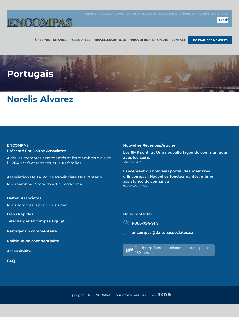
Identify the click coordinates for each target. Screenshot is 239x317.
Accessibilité (19, 246)
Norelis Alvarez (40, 93)
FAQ (11, 256)
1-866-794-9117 (145, 218)
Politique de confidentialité (33, 236)
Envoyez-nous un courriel (191, 22)
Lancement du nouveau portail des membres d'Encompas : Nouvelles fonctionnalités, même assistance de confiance (168, 171)
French (225, 22)
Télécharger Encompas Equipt (36, 216)
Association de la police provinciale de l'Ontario (54, 172)
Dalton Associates (24, 193)
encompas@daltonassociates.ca (162, 227)
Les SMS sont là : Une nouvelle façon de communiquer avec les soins (175, 149)
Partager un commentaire (32, 226)
